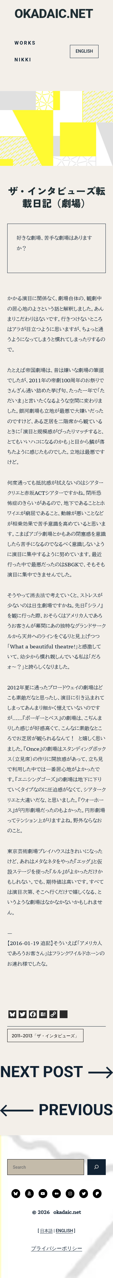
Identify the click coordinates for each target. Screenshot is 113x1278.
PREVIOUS (76, 1110)
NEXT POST (41, 1072)
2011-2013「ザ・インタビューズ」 (45, 1035)
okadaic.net (53, 13)
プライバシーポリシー (56, 1248)
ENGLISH (84, 51)
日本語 (46, 1230)
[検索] (96, 1167)
